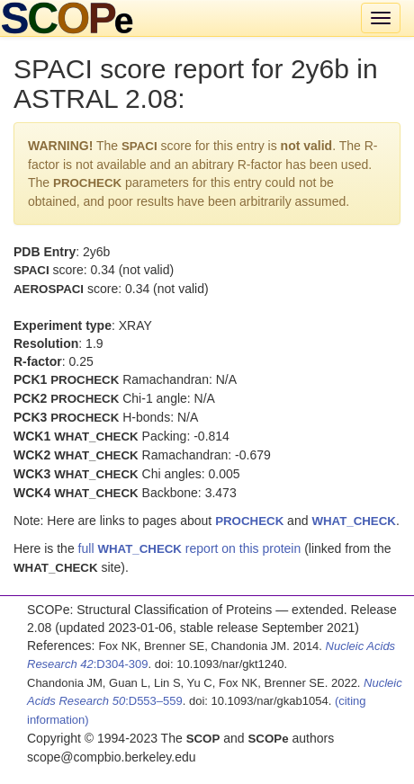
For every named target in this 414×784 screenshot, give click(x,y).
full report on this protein (190, 548)
